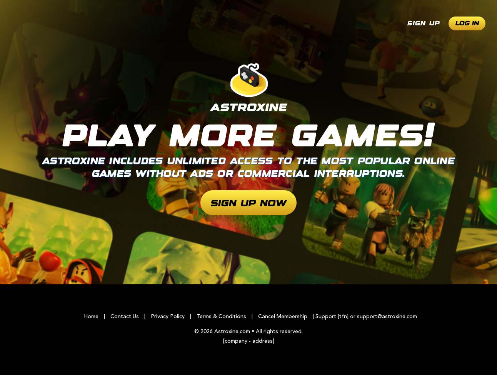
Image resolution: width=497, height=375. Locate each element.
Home (91, 316)
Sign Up (423, 23)
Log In (467, 23)
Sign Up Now (249, 203)
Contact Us (124, 316)
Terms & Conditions (221, 316)
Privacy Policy (168, 316)
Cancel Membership (282, 316)
